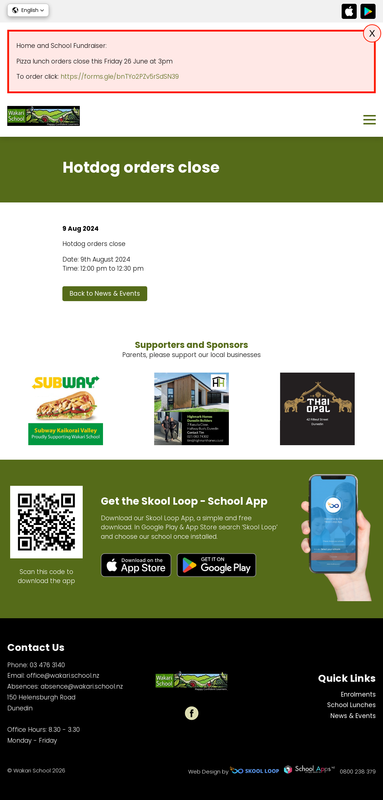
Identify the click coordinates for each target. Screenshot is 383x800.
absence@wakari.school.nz (82, 686)
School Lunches (351, 705)
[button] (28, 10)
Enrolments (358, 694)
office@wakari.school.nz (62, 675)
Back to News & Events (105, 293)
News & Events (353, 715)
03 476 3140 (47, 665)
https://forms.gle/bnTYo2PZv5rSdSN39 (120, 76)
